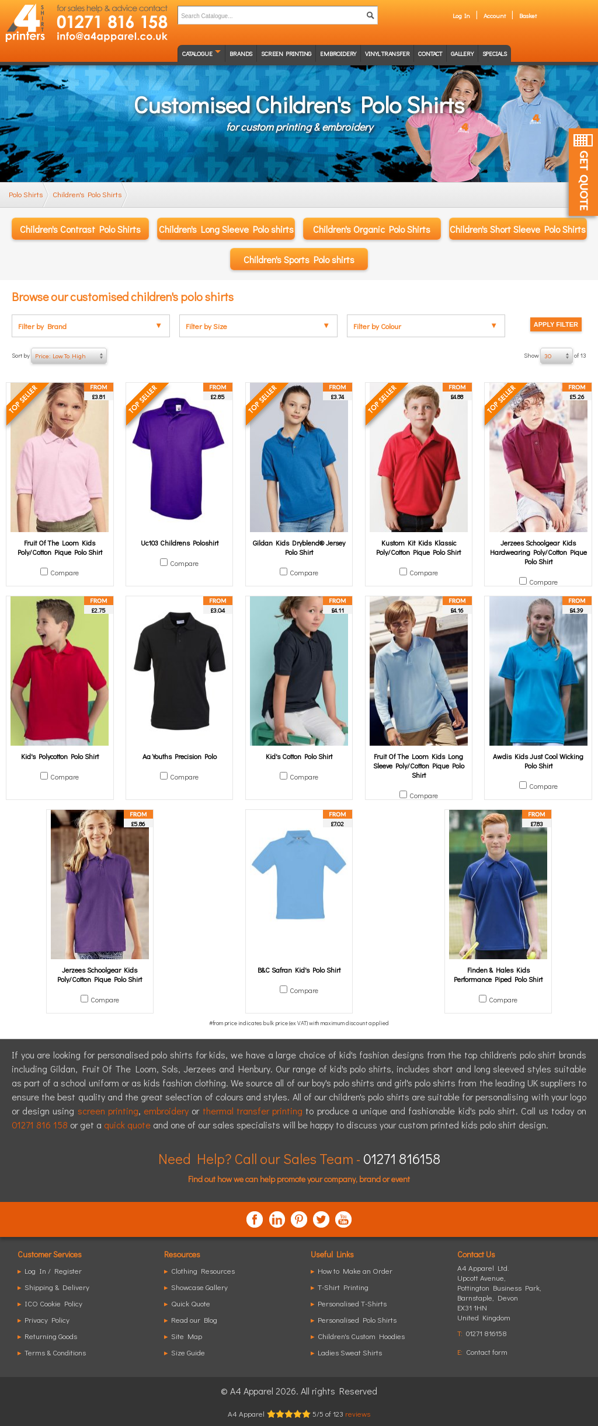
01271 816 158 (40, 1125)
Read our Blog (194, 1319)
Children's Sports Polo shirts (299, 259)
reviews (357, 1413)
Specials (494, 53)
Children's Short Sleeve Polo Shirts (518, 229)
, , (499, 1297)
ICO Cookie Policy (53, 1303)
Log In (461, 15)
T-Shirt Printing (343, 1287)
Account (495, 15)
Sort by (59, 356)
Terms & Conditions (55, 1352)
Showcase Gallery (199, 1287)
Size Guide (188, 1352)
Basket (528, 15)
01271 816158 (401, 1158)
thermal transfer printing (253, 1111)
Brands (241, 53)
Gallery (462, 53)
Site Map (186, 1336)
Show (555, 356)
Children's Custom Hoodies (361, 1336)
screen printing (108, 1111)
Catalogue (197, 53)
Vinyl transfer (387, 53)
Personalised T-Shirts (352, 1303)
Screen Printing (286, 53)
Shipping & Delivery (57, 1287)
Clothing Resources (203, 1270)
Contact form (486, 1352)
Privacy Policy (47, 1319)
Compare (64, 572)
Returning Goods (51, 1336)
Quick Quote (190, 1303)
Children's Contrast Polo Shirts (80, 229)
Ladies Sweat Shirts (350, 1352)
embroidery (166, 1111)
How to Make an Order (355, 1270)
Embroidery (338, 53)
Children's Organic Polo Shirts (371, 229)
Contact (430, 53)
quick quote (127, 1125)
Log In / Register (53, 1270)
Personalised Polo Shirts (357, 1319)
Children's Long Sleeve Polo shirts (226, 229)
